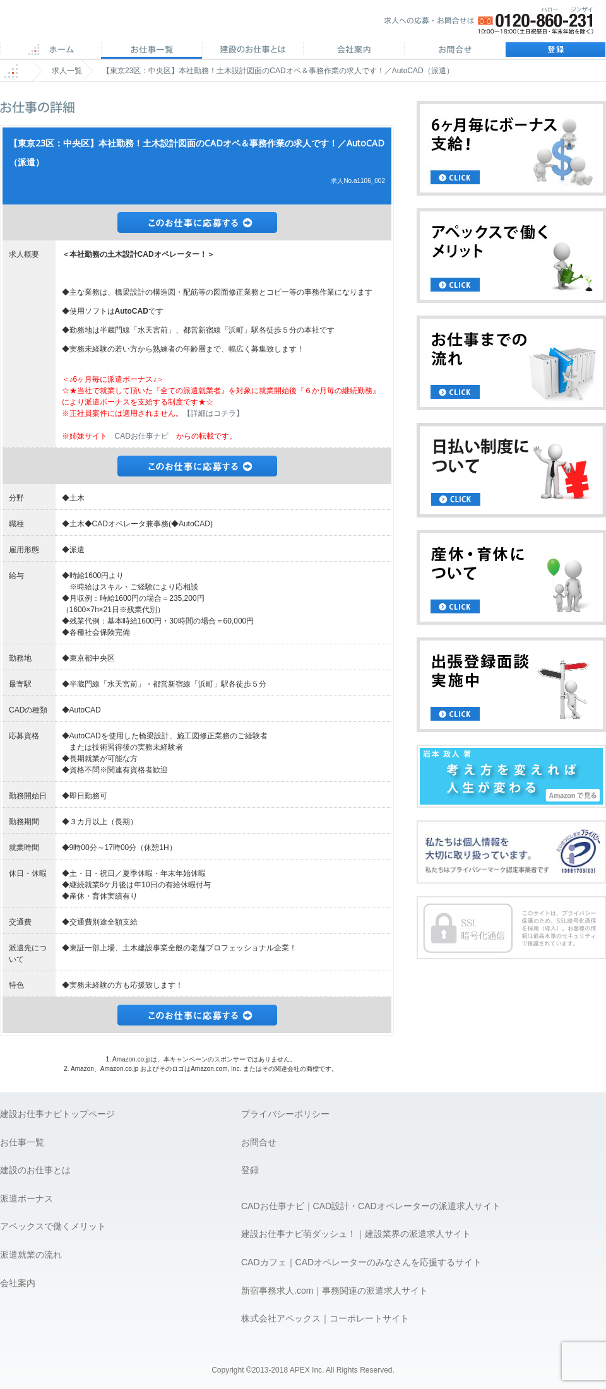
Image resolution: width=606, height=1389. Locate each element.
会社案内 (353, 50)
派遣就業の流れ (31, 1255)
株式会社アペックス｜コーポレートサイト (325, 1318)
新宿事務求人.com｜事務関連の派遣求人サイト (334, 1291)
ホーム (50, 50)
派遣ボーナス (26, 1198)
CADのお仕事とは (252, 50)
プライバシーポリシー (285, 1114)
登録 (555, 50)
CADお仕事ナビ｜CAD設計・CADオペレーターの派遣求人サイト (371, 1206)
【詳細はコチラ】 (213, 413)
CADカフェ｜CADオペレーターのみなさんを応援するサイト (361, 1262)
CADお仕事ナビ (142, 436)
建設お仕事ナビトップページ (57, 1114)
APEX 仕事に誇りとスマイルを (88, 24)
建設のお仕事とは (35, 1170)
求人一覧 (67, 70)
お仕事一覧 (22, 1142)
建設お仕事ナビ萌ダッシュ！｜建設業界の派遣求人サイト (356, 1234)
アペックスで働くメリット (53, 1226)
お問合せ (454, 50)
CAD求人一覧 (151, 50)
